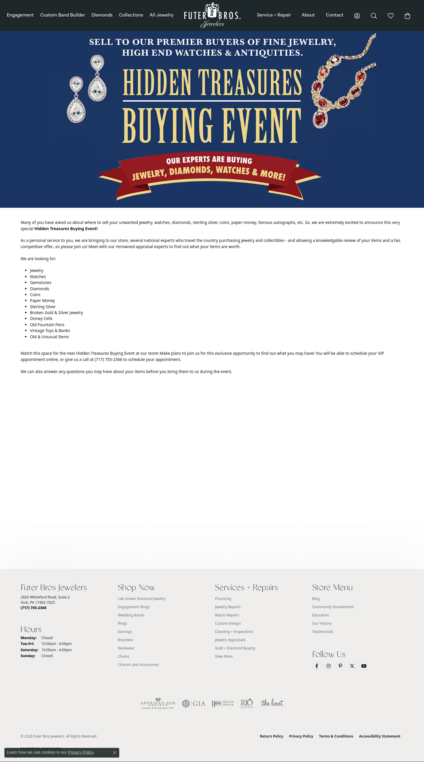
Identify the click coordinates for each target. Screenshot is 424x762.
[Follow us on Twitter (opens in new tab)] (352, 666)
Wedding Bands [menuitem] (131, 615)
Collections (131, 15)
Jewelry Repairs (228, 606)
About (308, 15)
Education (320, 615)
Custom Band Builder (62, 15)
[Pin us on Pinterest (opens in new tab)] (340, 666)
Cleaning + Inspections (234, 631)
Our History (322, 623)
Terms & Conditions (336, 736)
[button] (357, 15)
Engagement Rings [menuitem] (134, 606)
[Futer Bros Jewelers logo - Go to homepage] (212, 15)
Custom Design (228, 623)
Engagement (20, 15)
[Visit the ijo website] (222, 703)
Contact (334, 15)
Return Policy (272, 736)
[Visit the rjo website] (246, 703)
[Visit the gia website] (194, 703)
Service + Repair (274, 15)
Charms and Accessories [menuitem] (138, 664)
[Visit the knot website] (272, 703)
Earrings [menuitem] (125, 631)
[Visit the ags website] (158, 703)
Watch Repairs (227, 615)
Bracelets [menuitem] (125, 639)
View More (224, 656)
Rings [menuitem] (122, 623)
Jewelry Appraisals (230, 639)
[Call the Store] (34, 607)
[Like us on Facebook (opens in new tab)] (317, 666)
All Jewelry (161, 15)
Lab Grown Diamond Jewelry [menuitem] (141, 598)
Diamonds (102, 15)
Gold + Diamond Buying (235, 648)
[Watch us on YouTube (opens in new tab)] (364, 666)
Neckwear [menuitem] (126, 648)
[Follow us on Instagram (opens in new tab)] (328, 666)
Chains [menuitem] (123, 656)
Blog (316, 598)
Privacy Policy (301, 736)
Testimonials (322, 631)
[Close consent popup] (114, 752)
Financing (223, 598)
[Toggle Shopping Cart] (407, 15)
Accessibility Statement (379, 736)
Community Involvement (333, 606)
